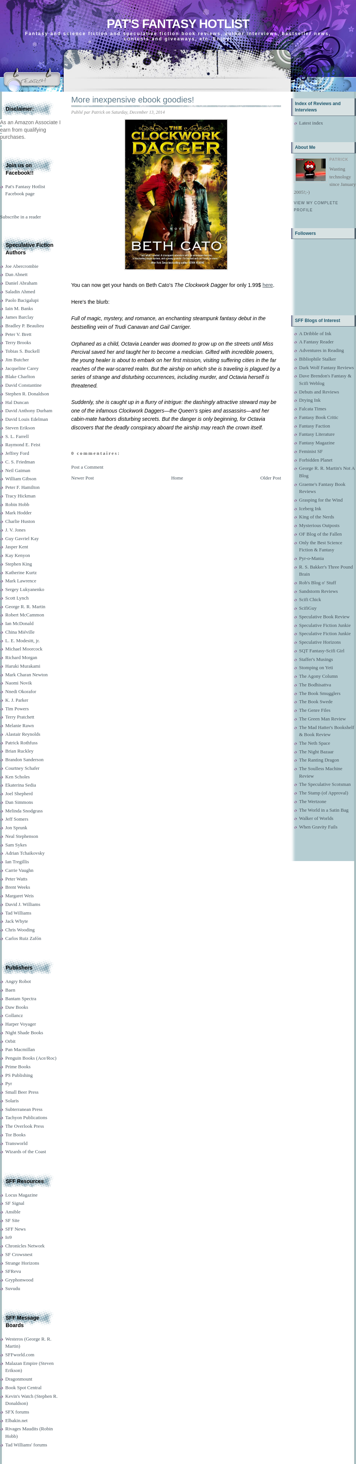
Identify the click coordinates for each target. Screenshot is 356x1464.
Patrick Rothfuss (21, 742)
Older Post (270, 478)
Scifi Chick (310, 599)
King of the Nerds (316, 517)
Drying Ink (309, 400)
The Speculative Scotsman (325, 784)
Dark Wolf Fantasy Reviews (326, 367)
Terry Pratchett (19, 717)
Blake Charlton (20, 376)
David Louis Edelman (26, 419)
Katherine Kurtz (21, 572)
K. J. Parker (16, 700)
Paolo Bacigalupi (22, 300)
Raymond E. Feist (22, 444)
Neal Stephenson (21, 836)
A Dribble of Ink (315, 333)
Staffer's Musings (316, 659)
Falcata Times (312, 408)
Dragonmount (18, 1379)
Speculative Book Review (324, 616)
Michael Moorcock (23, 649)
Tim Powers (17, 708)
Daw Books (16, 1007)
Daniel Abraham (21, 283)
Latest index (311, 123)
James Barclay (19, 317)
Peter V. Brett (18, 334)
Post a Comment (87, 467)
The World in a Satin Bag (324, 810)
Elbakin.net (16, 1420)
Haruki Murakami (22, 666)
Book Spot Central (23, 1387)
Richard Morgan (21, 657)
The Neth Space (314, 743)
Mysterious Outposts (319, 525)
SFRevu (13, 1271)
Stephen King (18, 564)
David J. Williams (22, 904)
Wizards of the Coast (25, 1151)
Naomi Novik (18, 683)
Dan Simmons (19, 802)
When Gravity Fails (318, 827)
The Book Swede (316, 701)
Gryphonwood (19, 1280)
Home (177, 478)
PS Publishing (19, 1075)
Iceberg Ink (310, 508)
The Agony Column (318, 676)
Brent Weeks (17, 887)
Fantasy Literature (317, 434)
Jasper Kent (16, 546)
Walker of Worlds (316, 818)
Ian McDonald (19, 623)
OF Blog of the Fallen (320, 534)
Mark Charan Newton (26, 674)
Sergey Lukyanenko (24, 589)
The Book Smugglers (320, 693)
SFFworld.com (19, 1354)
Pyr (8, 1083)
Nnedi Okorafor (20, 691)
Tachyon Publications (26, 1117)
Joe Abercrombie (21, 266)
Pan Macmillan (20, 1049)
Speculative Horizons (320, 642)
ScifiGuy (308, 608)
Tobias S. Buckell (22, 351)
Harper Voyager (20, 1024)
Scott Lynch (16, 598)
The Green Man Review (322, 719)
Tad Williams (18, 913)
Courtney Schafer (22, 768)
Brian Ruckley (19, 751)
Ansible (12, 1212)
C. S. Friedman (20, 462)
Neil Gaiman (17, 470)
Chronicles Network (25, 1246)
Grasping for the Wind (321, 500)
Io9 (8, 1237)
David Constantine (23, 385)
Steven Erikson (20, 428)
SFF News (15, 1229)
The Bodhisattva (315, 684)
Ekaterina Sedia (20, 785)
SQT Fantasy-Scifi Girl (321, 650)
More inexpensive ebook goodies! (132, 99)
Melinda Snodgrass (24, 811)
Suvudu (12, 1288)
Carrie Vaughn (19, 870)
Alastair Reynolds (22, 734)
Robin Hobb (17, 504)
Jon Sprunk (16, 827)
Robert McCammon (24, 615)
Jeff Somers (16, 819)
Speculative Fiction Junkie (325, 625)
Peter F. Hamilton (22, 487)
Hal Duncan (16, 402)
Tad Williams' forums (26, 1445)
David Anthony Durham (28, 410)
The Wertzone (312, 801)
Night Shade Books (24, 1032)
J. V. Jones (15, 530)
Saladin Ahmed (20, 291)
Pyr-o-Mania (311, 558)
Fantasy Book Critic (318, 417)
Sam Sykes (16, 845)
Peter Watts (16, 879)
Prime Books (18, 1066)
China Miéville (19, 632)
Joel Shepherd (19, 793)
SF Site (12, 1220)
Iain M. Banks (19, 308)
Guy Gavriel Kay (22, 538)
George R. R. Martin (25, 606)
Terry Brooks (18, 342)
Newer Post (82, 478)
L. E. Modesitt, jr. (22, 640)
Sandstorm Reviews (318, 591)
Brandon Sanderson (24, 759)
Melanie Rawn (19, 725)
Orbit (10, 1041)
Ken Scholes (17, 777)
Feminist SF (311, 451)
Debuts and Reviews (319, 392)
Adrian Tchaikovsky (25, 853)
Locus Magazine (21, 1195)
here (267, 285)
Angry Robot (18, 981)
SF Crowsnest (19, 1254)
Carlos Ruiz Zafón (23, 938)
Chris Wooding (20, 929)
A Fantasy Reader (316, 341)
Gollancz (14, 1015)
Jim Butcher (17, 359)
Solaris (12, 1100)
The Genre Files (315, 710)
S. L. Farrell (17, 436)
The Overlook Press (24, 1126)
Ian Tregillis (17, 861)
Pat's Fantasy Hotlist (178, 24)
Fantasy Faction (314, 426)
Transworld (16, 1143)
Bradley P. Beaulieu (24, 325)
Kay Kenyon (17, 555)
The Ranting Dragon (319, 760)
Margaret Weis (19, 895)
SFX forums (17, 1412)
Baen (10, 990)
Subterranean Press (23, 1109)
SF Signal (14, 1203)
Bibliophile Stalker (317, 359)
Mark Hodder (18, 512)
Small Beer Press (22, 1092)
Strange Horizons (22, 1263)
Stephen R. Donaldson (27, 393)
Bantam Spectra (20, 998)
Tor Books (15, 1134)
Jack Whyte (16, 921)
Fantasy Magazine (317, 442)
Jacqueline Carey (22, 368)
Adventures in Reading (321, 350)
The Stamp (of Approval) (323, 793)
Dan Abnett (16, 274)
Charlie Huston (20, 521)
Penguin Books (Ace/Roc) (30, 1058)
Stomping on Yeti (316, 667)
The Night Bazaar (316, 751)
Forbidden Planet (315, 460)
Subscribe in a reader (20, 217)
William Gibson (20, 478)
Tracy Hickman (20, 496)
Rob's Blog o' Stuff (317, 582)
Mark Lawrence (20, 581)
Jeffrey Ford (17, 453)
